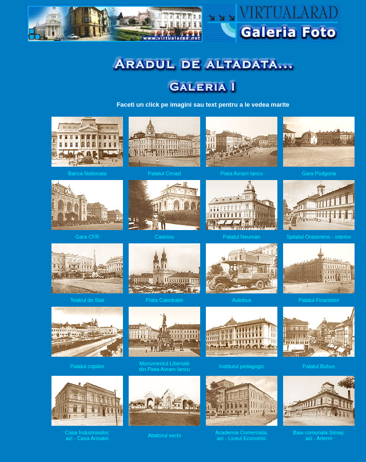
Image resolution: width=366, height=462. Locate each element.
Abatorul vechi (164, 435)
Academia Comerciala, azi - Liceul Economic (241, 435)
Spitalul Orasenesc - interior (318, 237)
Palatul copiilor (87, 366)
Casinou (164, 237)
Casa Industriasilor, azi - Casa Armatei (87, 435)
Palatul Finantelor (318, 300)
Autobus (241, 300)
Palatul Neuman (241, 237)
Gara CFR (87, 237)
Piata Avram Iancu (241, 173)
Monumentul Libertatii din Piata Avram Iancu (164, 366)
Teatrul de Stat (87, 300)
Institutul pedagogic (241, 366)
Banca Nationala (87, 173)
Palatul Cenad (164, 173)
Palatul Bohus (319, 366)
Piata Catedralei (164, 300)
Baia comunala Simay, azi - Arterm (319, 435)
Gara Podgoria (319, 173)
